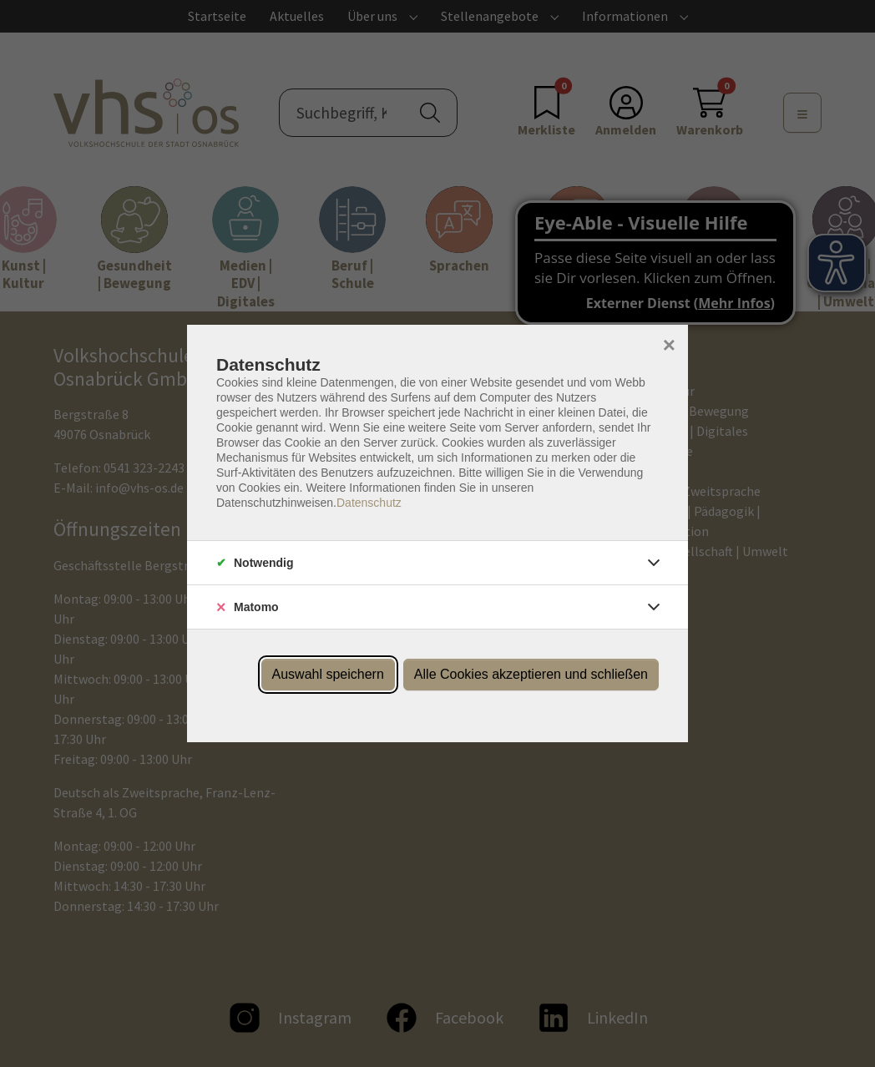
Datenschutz (369, 502)
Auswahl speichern (328, 674)
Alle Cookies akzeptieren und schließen (531, 674)
